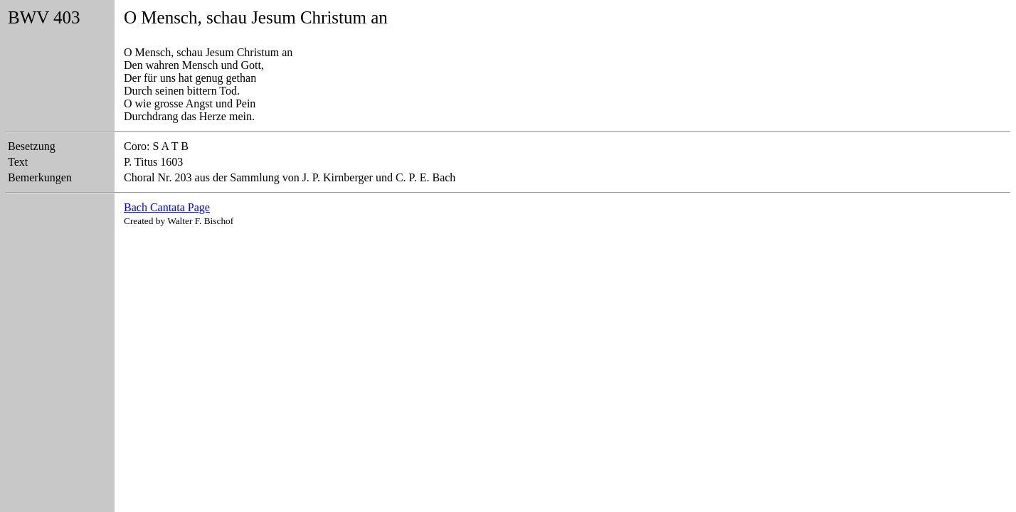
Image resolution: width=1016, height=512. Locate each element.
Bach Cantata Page (167, 207)
